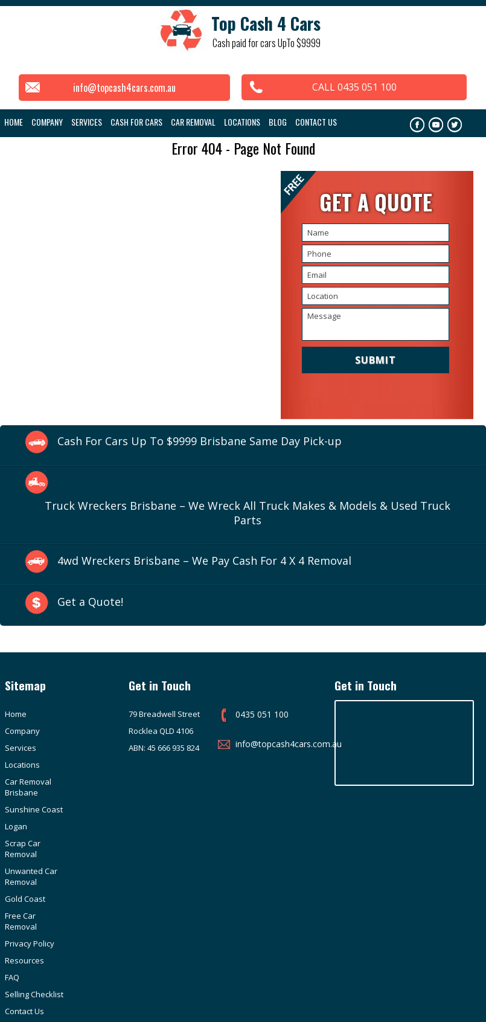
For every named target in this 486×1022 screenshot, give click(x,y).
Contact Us (316, 121)
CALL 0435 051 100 (357, 87)
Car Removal (193, 121)
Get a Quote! (90, 602)
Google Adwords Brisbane (439, 996)
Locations (242, 121)
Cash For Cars (136, 121)
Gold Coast (82, 804)
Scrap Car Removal (80, 781)
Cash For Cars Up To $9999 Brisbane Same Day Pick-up (199, 441)
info (12, 938)
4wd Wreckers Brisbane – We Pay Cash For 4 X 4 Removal (204, 561)
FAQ (12, 865)
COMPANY (47, 121)
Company (79, 714)
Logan (16, 776)
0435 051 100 (248, 715)
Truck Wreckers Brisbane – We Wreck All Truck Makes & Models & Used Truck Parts (247, 512)
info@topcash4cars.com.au (121, 87)
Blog (278, 121)
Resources (81, 848)
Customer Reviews (22, 916)
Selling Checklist (78, 871)
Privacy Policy (29, 848)
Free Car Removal (78, 826)
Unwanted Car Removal (31, 809)
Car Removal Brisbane (28, 754)
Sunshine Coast (79, 754)
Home (13, 121)
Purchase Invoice (79, 916)
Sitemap (77, 893)
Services (86, 121)
